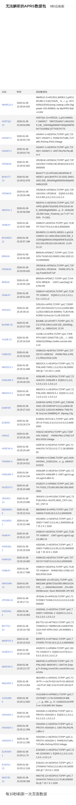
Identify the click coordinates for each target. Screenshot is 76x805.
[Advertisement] (38, 48)
